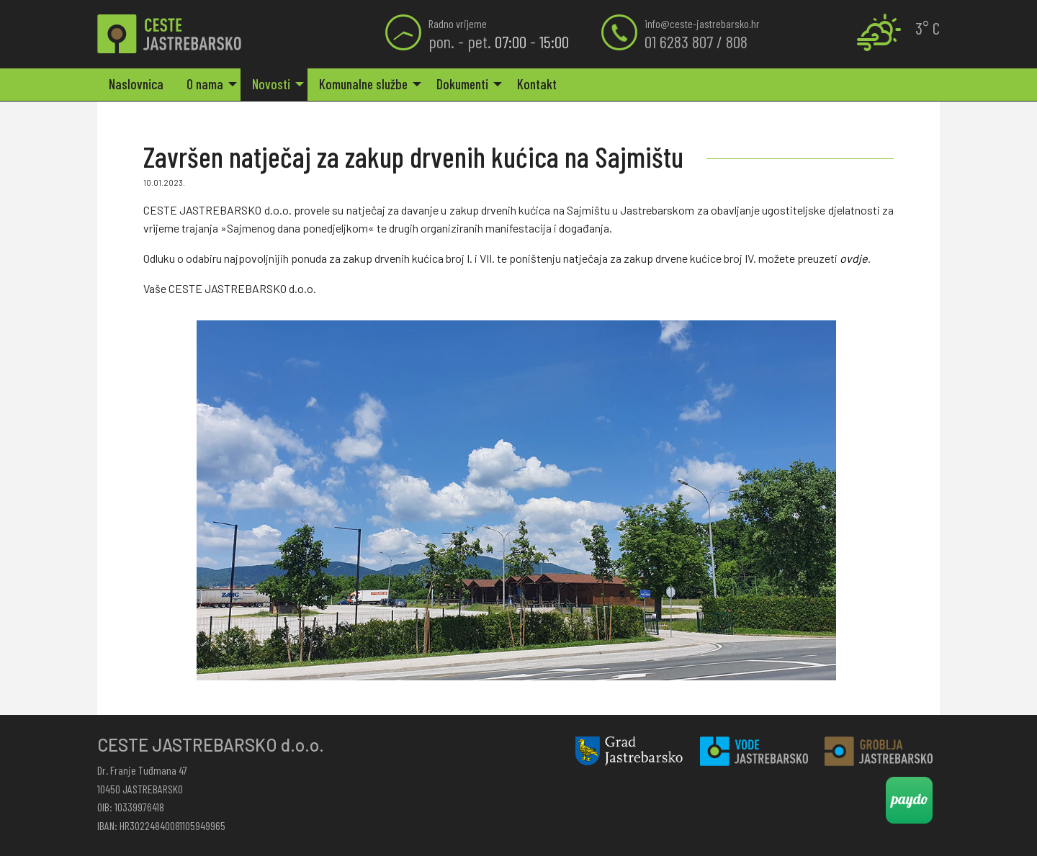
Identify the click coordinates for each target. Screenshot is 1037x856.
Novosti (271, 84)
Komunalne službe (363, 84)
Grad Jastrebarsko (629, 751)
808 (737, 41)
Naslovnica (136, 84)
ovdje (854, 258)
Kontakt (537, 84)
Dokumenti (462, 84)
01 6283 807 (679, 41)
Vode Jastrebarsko (754, 751)
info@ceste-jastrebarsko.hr (702, 23)
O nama (205, 84)
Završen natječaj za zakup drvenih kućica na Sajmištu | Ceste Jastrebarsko (169, 34)
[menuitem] (136, 84)
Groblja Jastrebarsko (879, 751)
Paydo (909, 800)
